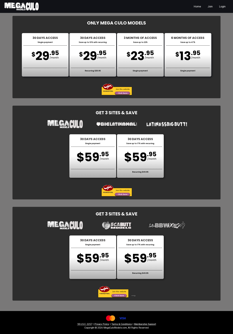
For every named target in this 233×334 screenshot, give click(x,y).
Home (197, 6)
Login (222, 6)
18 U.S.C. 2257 (84, 324)
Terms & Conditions (121, 324)
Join (210, 6)
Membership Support (145, 324)
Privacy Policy (101, 324)
